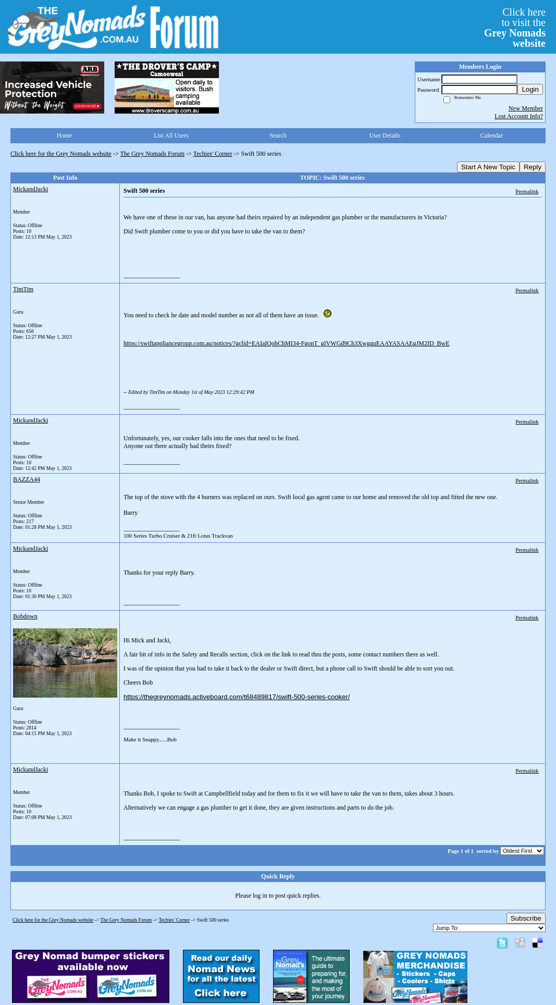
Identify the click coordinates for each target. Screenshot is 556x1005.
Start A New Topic (488, 167)
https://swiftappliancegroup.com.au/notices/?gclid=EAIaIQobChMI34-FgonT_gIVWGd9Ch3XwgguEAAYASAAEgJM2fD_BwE (286, 343)
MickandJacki (30, 189)
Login (530, 89)
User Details (385, 135)
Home (64, 135)
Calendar (491, 135)
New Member (526, 108)
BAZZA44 (26, 479)
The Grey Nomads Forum (152, 153)
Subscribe (526, 918)
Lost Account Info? (519, 116)
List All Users (171, 135)
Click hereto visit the (515, 27)
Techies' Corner (212, 153)
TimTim (23, 289)
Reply (532, 167)
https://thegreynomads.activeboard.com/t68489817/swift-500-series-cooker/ (236, 697)
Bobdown (25, 616)
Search (278, 135)
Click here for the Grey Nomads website (61, 153)
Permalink (526, 191)
